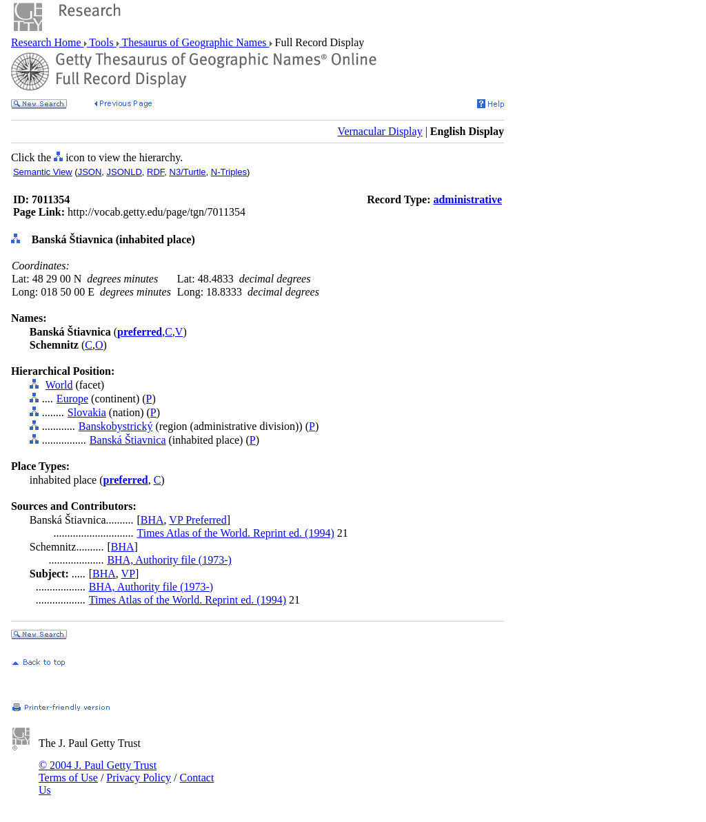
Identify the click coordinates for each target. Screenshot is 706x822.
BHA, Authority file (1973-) (169, 560)
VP (128, 573)
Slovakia (87, 412)
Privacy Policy (138, 777)
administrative (467, 199)
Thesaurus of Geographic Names (194, 42)
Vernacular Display (380, 131)
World (59, 385)
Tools (102, 42)
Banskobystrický (116, 426)
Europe (72, 398)
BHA (152, 520)
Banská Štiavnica (128, 440)
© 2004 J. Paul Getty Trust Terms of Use (98, 771)
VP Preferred (197, 520)
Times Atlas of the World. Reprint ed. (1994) (235, 533)
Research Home (47, 42)
